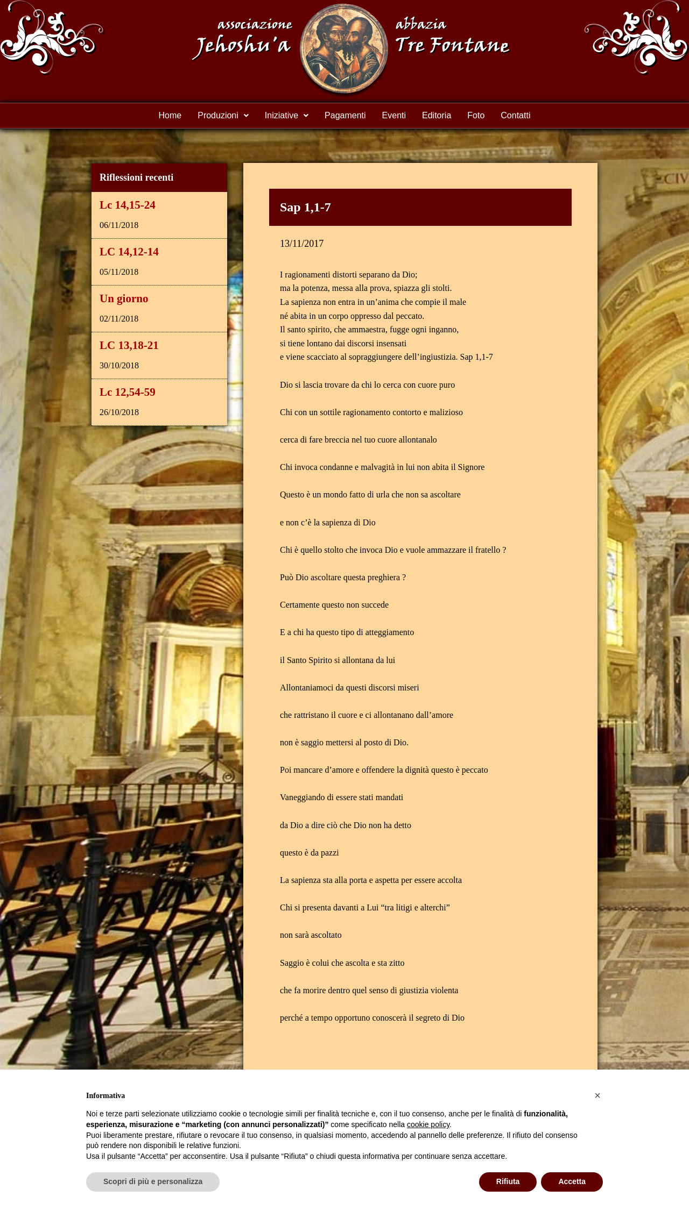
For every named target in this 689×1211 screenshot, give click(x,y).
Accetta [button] (572, 1181)
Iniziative (286, 115)
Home (170, 115)
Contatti (515, 115)
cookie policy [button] (428, 1124)
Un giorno (124, 298)
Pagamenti (345, 115)
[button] (597, 1095)
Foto (475, 115)
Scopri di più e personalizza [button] (152, 1181)
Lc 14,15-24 (128, 204)
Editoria (436, 115)
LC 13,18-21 (129, 345)
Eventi (394, 115)
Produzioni (223, 115)
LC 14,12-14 (129, 251)
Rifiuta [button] (508, 1181)
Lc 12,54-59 (128, 392)
